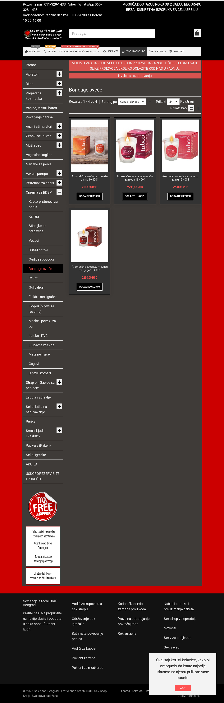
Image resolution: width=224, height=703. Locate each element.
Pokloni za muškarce (87, 668)
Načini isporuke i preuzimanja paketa (179, 606)
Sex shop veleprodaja (180, 619)
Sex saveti (172, 647)
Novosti (170, 628)
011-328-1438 (55, 4)
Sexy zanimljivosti (177, 638)
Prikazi (161, 102)
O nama (125, 691)
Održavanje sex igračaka (83, 621)
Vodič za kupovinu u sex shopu (87, 606)
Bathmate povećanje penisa (87, 636)
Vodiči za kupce (84, 648)
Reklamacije (127, 633)
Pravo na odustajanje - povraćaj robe (135, 621)
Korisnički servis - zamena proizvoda (132, 606)
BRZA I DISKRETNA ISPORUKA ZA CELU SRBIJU (162, 10)
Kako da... (138, 691)
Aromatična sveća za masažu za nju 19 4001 (90, 178)
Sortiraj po (109, 102)
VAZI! (183, 688)
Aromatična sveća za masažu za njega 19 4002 (90, 268)
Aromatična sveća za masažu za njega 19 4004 (135, 178)
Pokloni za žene (84, 658)
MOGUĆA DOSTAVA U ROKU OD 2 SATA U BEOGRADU (161, 4)
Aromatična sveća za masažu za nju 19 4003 (180, 178)
